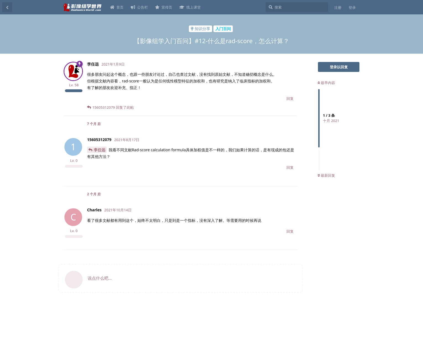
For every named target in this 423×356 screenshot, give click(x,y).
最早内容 (326, 82)
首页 (117, 7)
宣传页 (163, 7)
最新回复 (326, 175)
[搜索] (297, 7)
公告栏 (139, 7)
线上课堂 (190, 7)
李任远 (99, 149)
